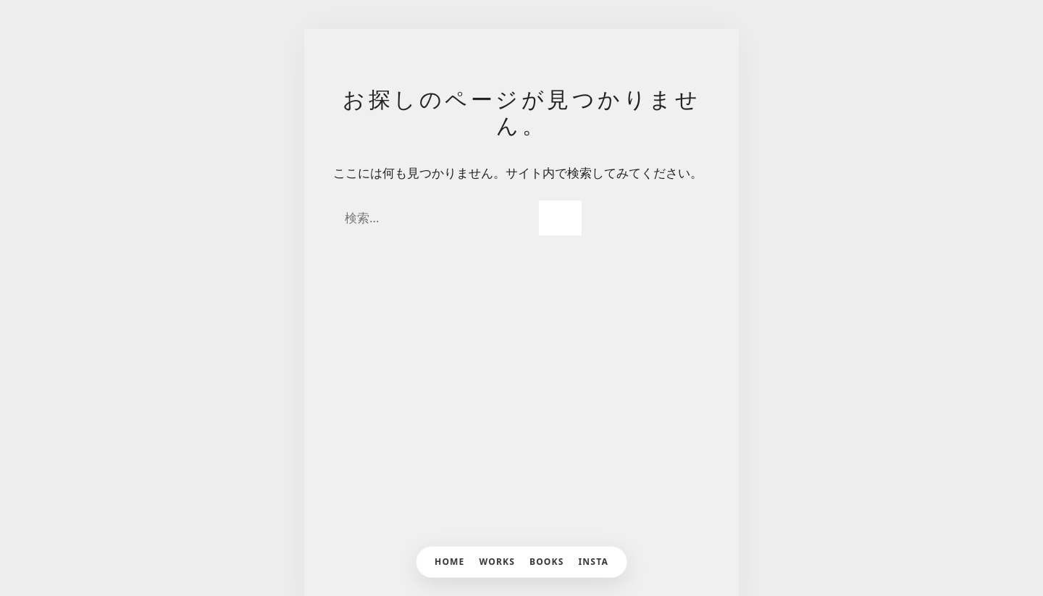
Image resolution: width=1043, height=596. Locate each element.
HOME (450, 561)
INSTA (593, 561)
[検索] (560, 218)
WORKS (497, 561)
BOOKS (546, 561)
